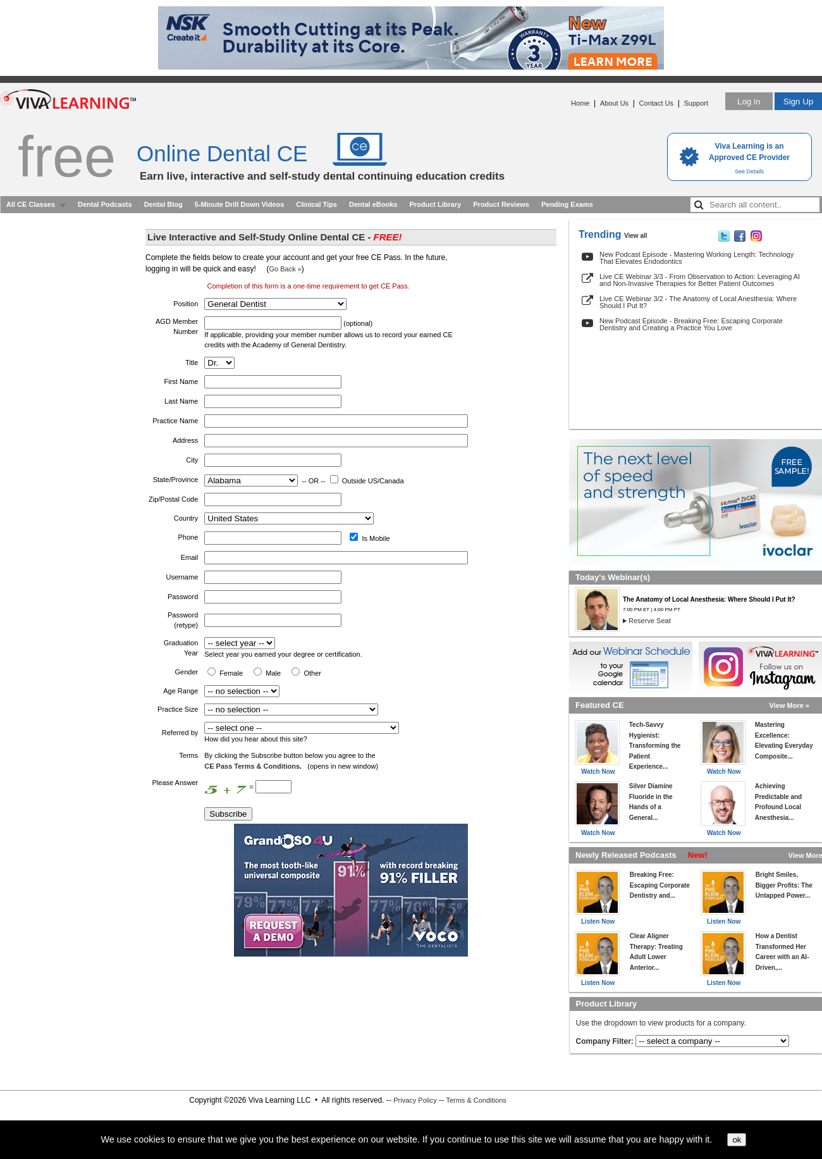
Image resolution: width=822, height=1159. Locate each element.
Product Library (435, 204)
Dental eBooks (373, 204)
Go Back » (285, 269)
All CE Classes (30, 204)
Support (696, 103)
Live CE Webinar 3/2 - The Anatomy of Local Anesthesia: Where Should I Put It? (698, 302)
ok (736, 1139)
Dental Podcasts (105, 204)
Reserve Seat (650, 620)
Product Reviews (501, 204)
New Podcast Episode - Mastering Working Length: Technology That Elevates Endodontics (696, 258)
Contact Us (656, 103)
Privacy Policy (414, 1100)
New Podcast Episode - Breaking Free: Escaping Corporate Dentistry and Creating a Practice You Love (691, 324)
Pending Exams (567, 204)
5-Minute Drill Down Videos (240, 204)
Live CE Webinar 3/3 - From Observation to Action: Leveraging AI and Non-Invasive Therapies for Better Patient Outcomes (699, 280)
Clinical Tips (316, 204)
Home (580, 103)
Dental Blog (163, 204)
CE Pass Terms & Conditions (252, 766)
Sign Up (798, 101)
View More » (789, 705)
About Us (614, 103)
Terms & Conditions (476, 1100)
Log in (748, 101)
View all (635, 235)
